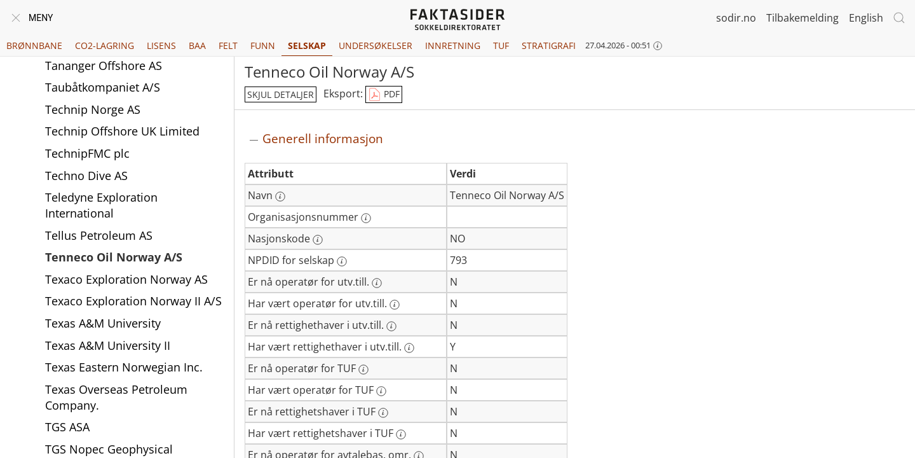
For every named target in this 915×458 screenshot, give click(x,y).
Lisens (161, 45)
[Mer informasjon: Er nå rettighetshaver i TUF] (383, 413)
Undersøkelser (375, 45)
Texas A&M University (103, 323)
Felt (228, 45)
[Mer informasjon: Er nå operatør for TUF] (363, 369)
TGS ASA (67, 426)
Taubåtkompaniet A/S (102, 87)
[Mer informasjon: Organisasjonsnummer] (366, 218)
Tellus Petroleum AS (98, 235)
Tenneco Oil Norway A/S (113, 257)
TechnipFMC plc (87, 153)
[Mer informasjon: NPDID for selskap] (342, 261)
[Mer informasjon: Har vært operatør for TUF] (381, 391)
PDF (384, 95)
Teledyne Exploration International (101, 205)
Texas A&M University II (107, 345)
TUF (501, 45)
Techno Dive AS (86, 175)
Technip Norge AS (92, 109)
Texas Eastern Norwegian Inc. (124, 367)
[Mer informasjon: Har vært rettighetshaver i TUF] (401, 434)
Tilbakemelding (802, 18)
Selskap (307, 45)
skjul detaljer (280, 94)
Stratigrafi (549, 45)
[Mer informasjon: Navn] (280, 196)
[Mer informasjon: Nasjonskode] (318, 240)
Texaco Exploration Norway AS (126, 279)
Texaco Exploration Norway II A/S (133, 301)
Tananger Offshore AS (103, 65)
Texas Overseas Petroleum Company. (116, 397)
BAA (197, 45)
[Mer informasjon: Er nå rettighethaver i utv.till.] (391, 326)
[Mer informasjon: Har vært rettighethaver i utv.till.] (409, 348)
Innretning (452, 45)
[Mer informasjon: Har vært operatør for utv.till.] (395, 305)
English (866, 18)
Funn (262, 45)
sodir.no (736, 18)
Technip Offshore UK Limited (122, 131)
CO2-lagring (104, 45)
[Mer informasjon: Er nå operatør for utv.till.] (377, 283)
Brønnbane (34, 45)
